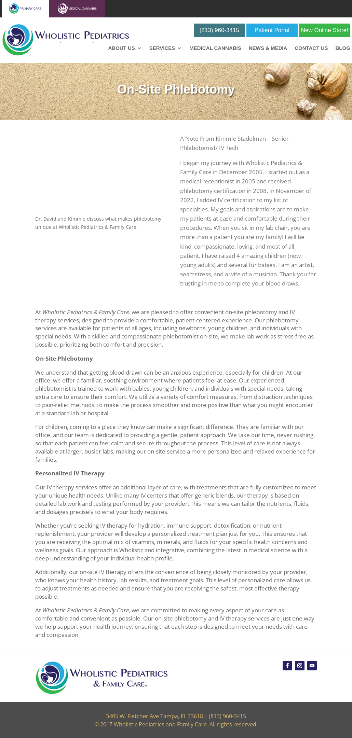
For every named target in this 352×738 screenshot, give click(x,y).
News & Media (268, 48)
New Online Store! (324, 30)
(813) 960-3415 (219, 30)
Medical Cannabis (215, 48)
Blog (342, 48)
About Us (121, 48)
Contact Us (311, 48)
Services (162, 48)
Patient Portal (272, 30)
